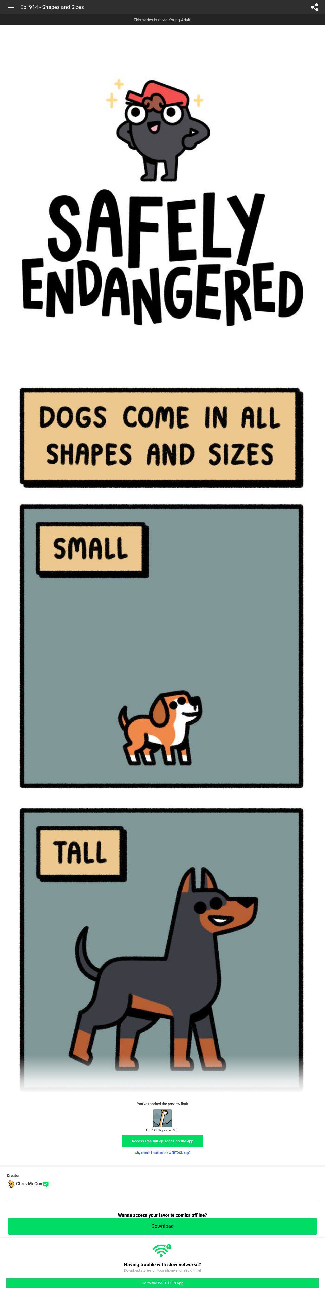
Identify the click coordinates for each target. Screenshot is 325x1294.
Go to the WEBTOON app (162, 1283)
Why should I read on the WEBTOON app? (163, 1153)
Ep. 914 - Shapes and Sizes (52, 7)
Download (162, 1226)
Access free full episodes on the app (162, 1141)
